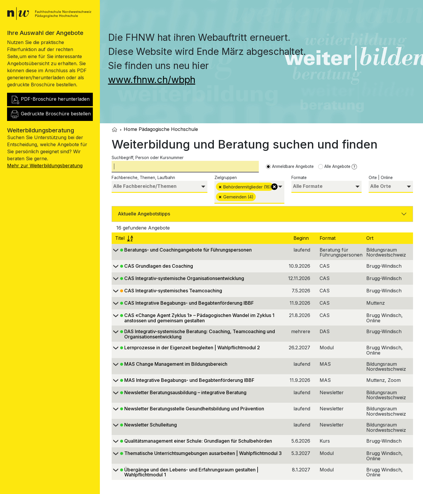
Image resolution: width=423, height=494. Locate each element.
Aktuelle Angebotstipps (144, 214)
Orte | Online (381, 177)
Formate (299, 177)
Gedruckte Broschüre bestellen (50, 114)
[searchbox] (159, 186)
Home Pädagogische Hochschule (159, 129)
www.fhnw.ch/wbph (151, 79)
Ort (370, 238)
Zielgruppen (225, 177)
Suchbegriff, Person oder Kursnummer (148, 157)
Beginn (301, 238)
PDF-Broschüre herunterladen (50, 99)
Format (328, 238)
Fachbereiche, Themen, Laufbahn (143, 177)
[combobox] (159, 187)
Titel (124, 238)
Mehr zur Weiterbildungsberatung (45, 165)
